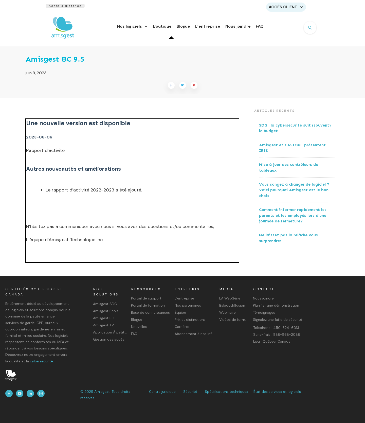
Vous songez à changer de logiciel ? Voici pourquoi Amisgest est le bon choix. (294, 193)
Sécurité (190, 391)
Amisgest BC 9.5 (55, 62)
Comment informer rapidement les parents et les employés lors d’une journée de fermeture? (292, 218)
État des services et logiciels (277, 391)
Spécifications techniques (226, 391)
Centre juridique (162, 391)
